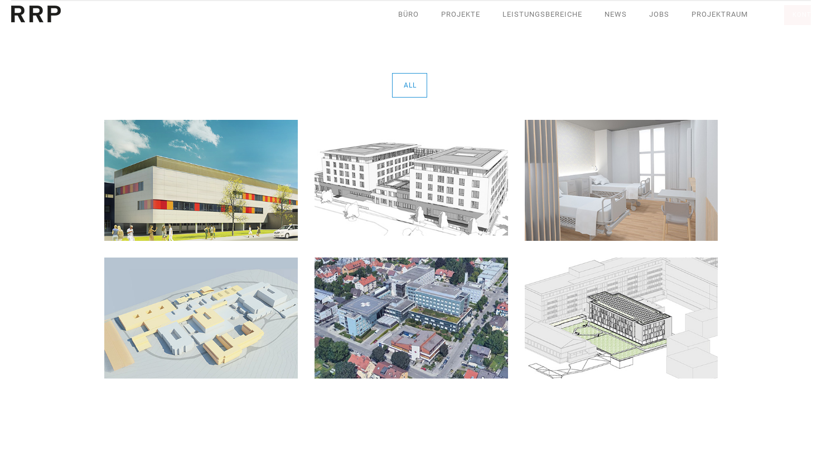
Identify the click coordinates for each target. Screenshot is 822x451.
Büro (408, 14)
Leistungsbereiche (542, 14)
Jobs (659, 14)
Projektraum (720, 14)
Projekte (460, 14)
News (616, 14)
